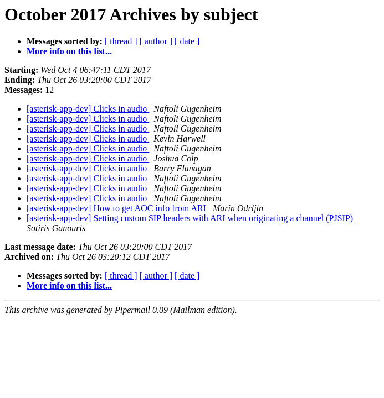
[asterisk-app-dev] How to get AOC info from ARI (117, 208)
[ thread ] (121, 41)
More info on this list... (69, 51)
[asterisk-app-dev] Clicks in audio (88, 108)
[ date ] (187, 41)
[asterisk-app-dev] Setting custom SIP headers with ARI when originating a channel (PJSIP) (191, 218)
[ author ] (156, 41)
